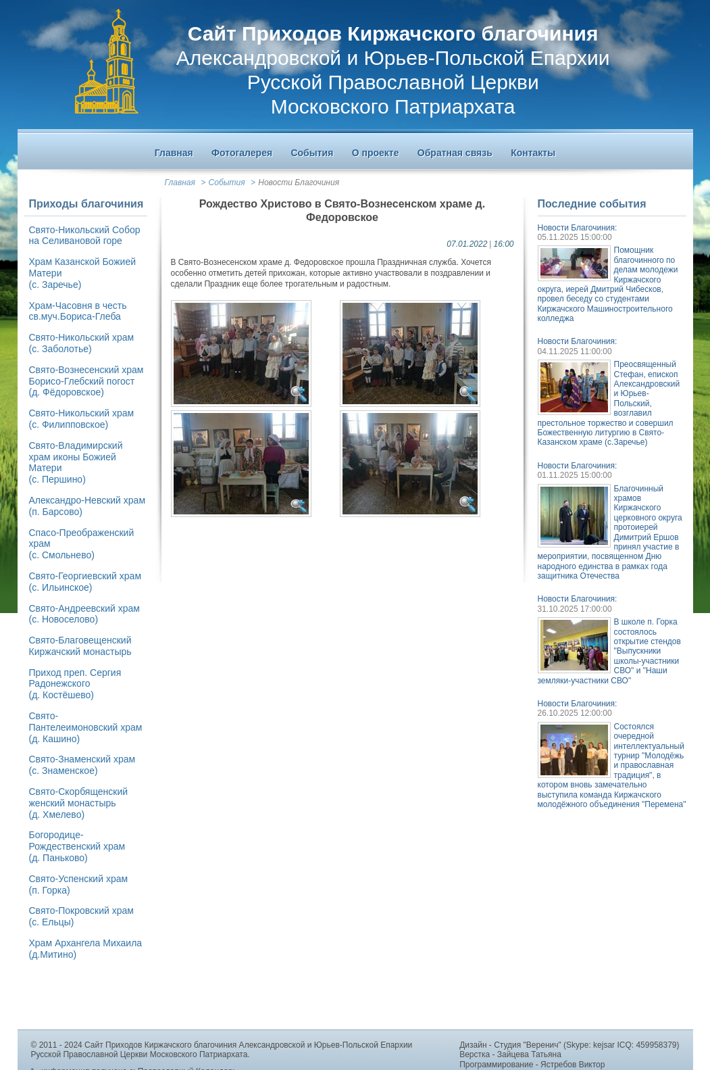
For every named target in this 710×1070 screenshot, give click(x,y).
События (227, 182)
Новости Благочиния (298, 182)
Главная (180, 182)
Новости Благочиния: (577, 228)
